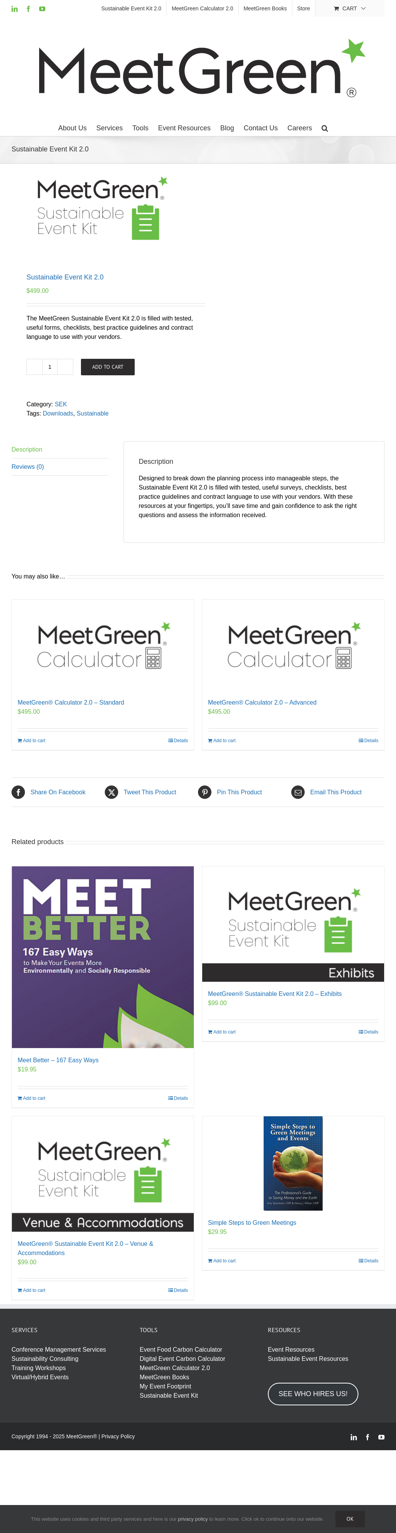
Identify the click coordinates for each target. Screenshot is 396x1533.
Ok (350, 1518)
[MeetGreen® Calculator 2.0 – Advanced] (293, 645)
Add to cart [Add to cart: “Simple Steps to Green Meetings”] (224, 1261)
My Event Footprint (165, 1386)
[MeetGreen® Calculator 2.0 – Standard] (103, 645)
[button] (325, 128)
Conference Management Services (59, 1349)
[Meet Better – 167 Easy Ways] (103, 957)
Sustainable (93, 413)
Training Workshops (39, 1368)
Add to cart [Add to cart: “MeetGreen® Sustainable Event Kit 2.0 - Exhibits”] (224, 1032)
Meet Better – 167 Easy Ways (58, 1060)
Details (181, 740)
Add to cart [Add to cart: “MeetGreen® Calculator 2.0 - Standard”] (34, 740)
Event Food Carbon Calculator (181, 1349)
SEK (61, 404)
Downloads (58, 413)
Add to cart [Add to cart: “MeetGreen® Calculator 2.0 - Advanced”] (224, 740)
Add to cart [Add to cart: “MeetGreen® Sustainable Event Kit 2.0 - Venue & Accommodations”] (34, 1290)
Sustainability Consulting (45, 1359)
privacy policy (193, 1519)
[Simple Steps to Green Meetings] (293, 1163)
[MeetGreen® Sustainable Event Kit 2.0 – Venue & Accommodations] (103, 1174)
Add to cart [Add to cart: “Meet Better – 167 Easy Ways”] (34, 1098)
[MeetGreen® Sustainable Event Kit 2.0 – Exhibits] (293, 924)
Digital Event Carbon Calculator (182, 1359)
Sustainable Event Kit (169, 1395)
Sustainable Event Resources (308, 1359)
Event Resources (291, 1349)
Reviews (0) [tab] (28, 466)
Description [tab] (27, 449)
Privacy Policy (118, 1436)
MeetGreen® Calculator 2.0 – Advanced (262, 702)
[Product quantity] (50, 367)
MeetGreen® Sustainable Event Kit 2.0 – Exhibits (275, 994)
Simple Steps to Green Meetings (252, 1222)
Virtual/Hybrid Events (40, 1377)
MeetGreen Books (164, 1377)
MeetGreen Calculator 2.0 (175, 1368)
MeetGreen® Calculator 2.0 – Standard (71, 702)
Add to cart (108, 366)
